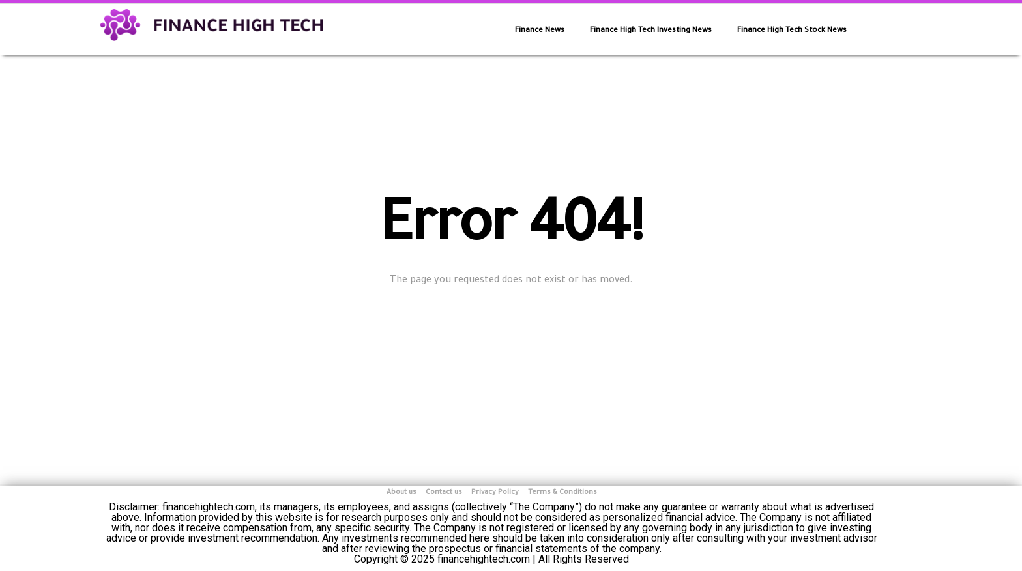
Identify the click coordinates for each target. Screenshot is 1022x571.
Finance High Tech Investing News (651, 31)
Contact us (444, 493)
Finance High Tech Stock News (792, 31)
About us (401, 493)
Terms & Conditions (562, 493)
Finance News (539, 31)
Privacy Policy (495, 493)
